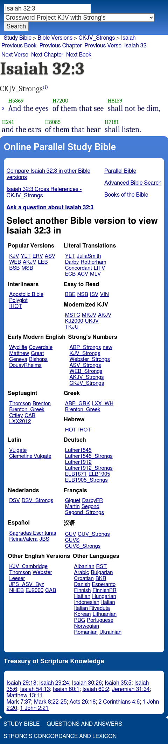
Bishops (38, 359)
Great (37, 353)
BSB (14, 268)
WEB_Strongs (85, 371)
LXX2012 (20, 421)
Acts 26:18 (83, 702)
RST (101, 566)
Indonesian (87, 602)
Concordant (78, 268)
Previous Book (19, 45)
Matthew (19, 353)
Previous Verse (103, 45)
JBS (44, 539)
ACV (82, 274)
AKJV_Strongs (86, 377)
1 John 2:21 (34, 708)
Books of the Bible (126, 195)
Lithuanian (104, 614)
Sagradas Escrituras (32, 533)
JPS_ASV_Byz (26, 584)
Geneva (18, 359)
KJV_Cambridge (28, 566)
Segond (90, 506)
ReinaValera (23, 539)
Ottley (16, 415)
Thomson (20, 403)
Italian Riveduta (92, 608)
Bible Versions (54, 38)
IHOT (15, 306)
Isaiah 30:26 (87, 683)
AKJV (29, 262)
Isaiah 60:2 (95, 689)
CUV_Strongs (94, 534)
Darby (72, 262)
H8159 (114, 100)
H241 (8, 122)
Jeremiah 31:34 (131, 689)
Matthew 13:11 (25, 695)
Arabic (81, 572)
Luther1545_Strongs (89, 456)
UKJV (92, 321)
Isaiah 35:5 (118, 683)
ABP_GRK (77, 403)
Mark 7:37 (19, 702)
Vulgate (18, 450)
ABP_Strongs (85, 347)
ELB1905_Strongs (86, 480)
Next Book (78, 55)
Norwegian (86, 626)
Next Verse (14, 55)
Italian (108, 602)
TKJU (72, 327)
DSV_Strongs (38, 500)
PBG (79, 620)
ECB (70, 274)
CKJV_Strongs (96, 38)
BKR (101, 578)
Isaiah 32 (135, 45)
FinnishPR (104, 590)
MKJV (89, 315)
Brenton (42, 403)
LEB (43, 262)
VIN (104, 294)
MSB (27, 268)
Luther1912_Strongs (89, 468)
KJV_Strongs (84, 353)
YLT (25, 256)
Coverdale (41, 347)
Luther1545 (78, 450)
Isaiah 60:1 (66, 689)
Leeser (17, 578)
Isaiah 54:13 (35, 689)
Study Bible (17, 38)
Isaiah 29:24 (54, 683)
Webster (42, 572)
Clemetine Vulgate (30, 456)
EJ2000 (34, 590)
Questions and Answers (84, 724)
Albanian (84, 566)
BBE (70, 294)
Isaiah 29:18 (21, 683)
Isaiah (128, 38)
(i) (45, 87)
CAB (29, 415)
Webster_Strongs (89, 359)
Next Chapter (47, 55)
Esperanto (104, 584)
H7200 (60, 100)
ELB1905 (99, 474)
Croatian (84, 578)
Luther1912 (78, 462)
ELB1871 (76, 474)
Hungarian (104, 596)
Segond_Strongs (84, 512)
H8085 (53, 122)
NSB (82, 294)
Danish (82, 584)
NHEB (16, 590)
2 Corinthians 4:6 (119, 702)
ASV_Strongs (85, 365)
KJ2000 (74, 321)
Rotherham (93, 262)
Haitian (82, 596)
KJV (14, 256)
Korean (82, 614)
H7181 (112, 122)
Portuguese (100, 620)
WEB (15, 262)
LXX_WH (102, 403)
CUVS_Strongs (83, 546)
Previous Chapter (61, 45)
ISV (94, 294)
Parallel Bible (120, 171)
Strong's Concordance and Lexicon (60, 736)
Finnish (82, 590)
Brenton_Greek (26, 409)
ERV (38, 256)
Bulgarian (102, 572)
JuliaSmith (89, 256)
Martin (72, 506)
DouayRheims (25, 365)
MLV (95, 274)
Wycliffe (18, 347)
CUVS (72, 540)
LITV (99, 268)
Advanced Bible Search (132, 183)
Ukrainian (110, 632)
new (107, 347)
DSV (14, 500)
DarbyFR (92, 500)
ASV (50, 256)
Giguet (72, 500)
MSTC (72, 315)
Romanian (86, 632)
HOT (70, 430)
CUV (70, 534)
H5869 (16, 100)
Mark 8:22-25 (50, 702)
